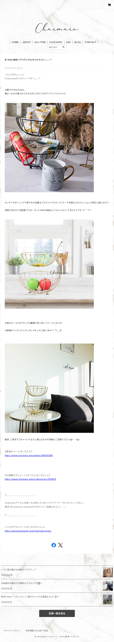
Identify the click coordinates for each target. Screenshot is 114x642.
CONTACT (90, 42)
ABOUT (27, 42)
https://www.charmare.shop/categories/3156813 (30, 479)
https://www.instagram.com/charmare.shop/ (28, 531)
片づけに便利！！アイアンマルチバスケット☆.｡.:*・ (28, 59)
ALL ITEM (40, 42)
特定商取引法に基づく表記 (37, 631)
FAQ (68, 42)
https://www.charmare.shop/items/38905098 (29, 455)
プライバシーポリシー (12, 631)
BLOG (78, 42)
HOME (15, 42)
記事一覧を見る (57, 613)
